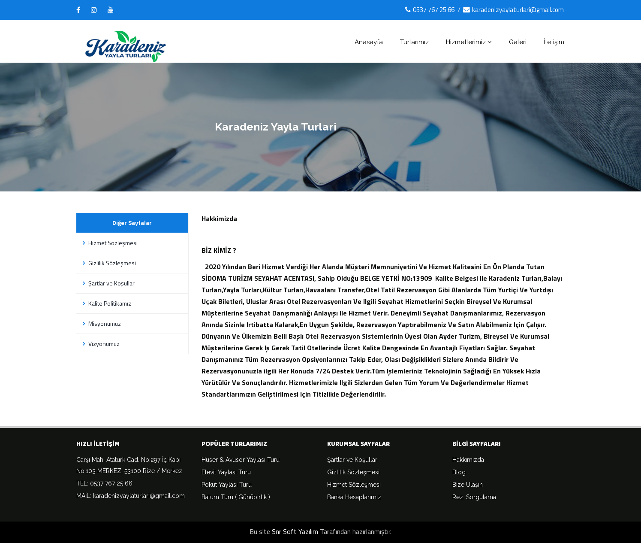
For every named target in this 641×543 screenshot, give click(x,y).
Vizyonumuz (100, 343)
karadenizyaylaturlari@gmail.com (513, 10)
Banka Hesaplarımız (354, 497)
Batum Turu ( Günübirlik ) (236, 497)
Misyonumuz (101, 323)
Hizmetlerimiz (469, 42)
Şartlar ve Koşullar (108, 283)
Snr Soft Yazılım (295, 531)
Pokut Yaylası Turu (227, 484)
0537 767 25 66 (429, 10)
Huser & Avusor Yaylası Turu (241, 459)
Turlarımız (414, 42)
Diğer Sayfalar (132, 222)
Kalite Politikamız (106, 303)
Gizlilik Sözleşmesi (108, 262)
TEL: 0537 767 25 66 (104, 483)
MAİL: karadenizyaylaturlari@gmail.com (130, 495)
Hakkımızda (468, 459)
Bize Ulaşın (467, 484)
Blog (459, 472)
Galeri (518, 42)
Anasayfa (369, 42)
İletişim (554, 42)
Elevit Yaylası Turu (226, 472)
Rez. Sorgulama (474, 497)
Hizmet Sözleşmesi (109, 242)
